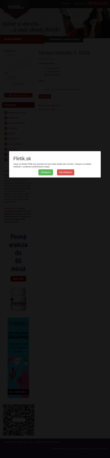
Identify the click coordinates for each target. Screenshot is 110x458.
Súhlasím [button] (46, 172)
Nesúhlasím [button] (65, 172)
